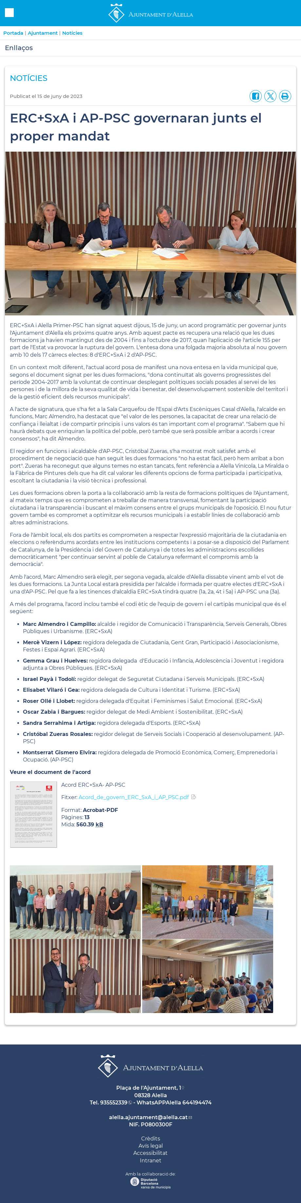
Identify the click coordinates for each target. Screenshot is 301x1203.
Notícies (72, 33)
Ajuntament (43, 33)
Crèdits (150, 1139)
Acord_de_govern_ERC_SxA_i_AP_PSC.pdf (134, 797)
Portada (13, 33)
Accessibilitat (150, 1153)
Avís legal (151, 1146)
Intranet (150, 1160)
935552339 (113, 1103)
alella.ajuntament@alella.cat (148, 1117)
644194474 (197, 1103)
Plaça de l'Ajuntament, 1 (148, 1088)
